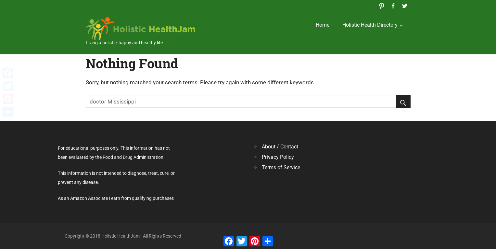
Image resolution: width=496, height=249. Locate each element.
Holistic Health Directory (370, 25)
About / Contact (280, 147)
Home (322, 25)
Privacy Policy (278, 157)
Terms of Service (281, 167)
